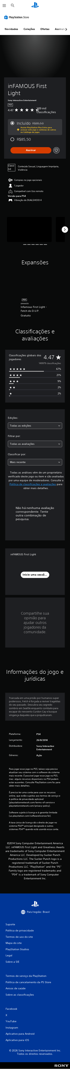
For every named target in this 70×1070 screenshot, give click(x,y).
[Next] (65, 229)
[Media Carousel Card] (29, 229)
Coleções (29, 29)
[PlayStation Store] (17, 17)
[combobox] (35, 425)
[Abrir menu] (4, 5)
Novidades (11, 29)
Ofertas (44, 29)
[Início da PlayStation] (35, 5)
